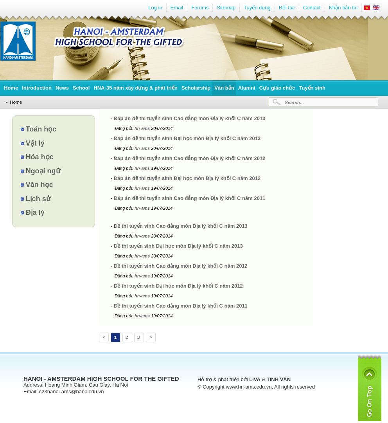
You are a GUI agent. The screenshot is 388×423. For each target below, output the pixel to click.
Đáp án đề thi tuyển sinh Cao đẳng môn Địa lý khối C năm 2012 (189, 158)
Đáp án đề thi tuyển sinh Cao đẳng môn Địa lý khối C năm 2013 (189, 118)
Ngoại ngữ (43, 171)
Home (11, 88)
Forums (199, 8)
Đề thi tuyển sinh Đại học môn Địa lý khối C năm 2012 (178, 286)
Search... (294, 102)
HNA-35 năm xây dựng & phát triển (135, 88)
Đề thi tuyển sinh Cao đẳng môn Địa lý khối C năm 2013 (181, 226)
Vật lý (35, 143)
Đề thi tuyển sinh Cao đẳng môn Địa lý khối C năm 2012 (181, 266)
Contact (312, 8)
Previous (103, 338)
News (62, 88)
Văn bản (224, 88)
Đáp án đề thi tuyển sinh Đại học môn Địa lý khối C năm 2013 (187, 138)
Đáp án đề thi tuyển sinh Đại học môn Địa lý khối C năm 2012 (187, 178)
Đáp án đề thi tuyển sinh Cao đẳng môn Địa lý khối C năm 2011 (189, 198)
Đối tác (287, 8)
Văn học (39, 185)
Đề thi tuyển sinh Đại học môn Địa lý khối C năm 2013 (178, 246)
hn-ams (143, 128)
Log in (155, 8)
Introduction (37, 88)
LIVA (254, 379)
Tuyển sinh (312, 88)
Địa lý (35, 212)
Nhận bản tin (343, 8)
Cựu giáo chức (277, 88)
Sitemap (226, 8)
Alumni (246, 88)
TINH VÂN (279, 379)
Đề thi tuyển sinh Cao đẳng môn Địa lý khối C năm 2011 (181, 306)
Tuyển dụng (257, 8)
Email (177, 8)
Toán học (41, 129)
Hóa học (40, 157)
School (81, 88)
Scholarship (195, 88)
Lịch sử (38, 199)
